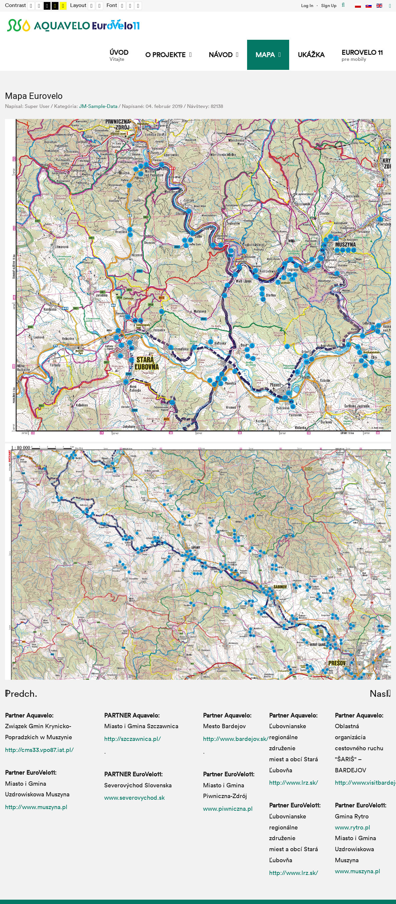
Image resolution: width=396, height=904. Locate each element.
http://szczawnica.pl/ (132, 739)
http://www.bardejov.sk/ (236, 739)
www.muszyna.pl (357, 871)
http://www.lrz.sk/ (293, 782)
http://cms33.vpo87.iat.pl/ (39, 750)
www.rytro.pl (352, 827)
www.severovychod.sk (134, 797)
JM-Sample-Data (98, 106)
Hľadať (343, 5)
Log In (307, 5)
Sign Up (329, 5)
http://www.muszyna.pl (36, 807)
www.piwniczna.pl (228, 808)
